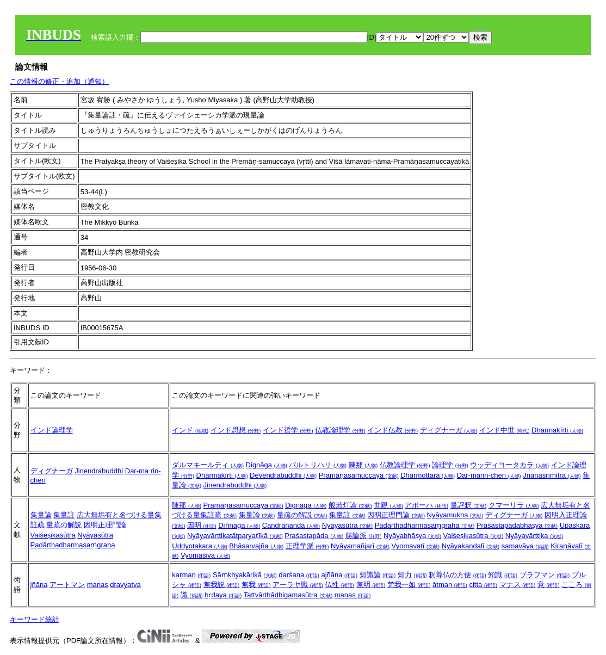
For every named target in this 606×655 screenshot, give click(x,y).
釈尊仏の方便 (457, 575)
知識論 (378, 575)
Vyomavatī (416, 546)
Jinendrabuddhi (99, 471)
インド (190, 430)
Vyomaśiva (205, 555)
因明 (202, 525)
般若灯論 (350, 505)
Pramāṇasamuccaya (359, 475)
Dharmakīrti (557, 430)
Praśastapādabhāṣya (517, 525)
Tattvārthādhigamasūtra (288, 595)
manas (97, 584)
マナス (517, 584)
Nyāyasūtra (95, 535)
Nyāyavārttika (534, 536)
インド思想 (236, 430)
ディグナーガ (449, 430)
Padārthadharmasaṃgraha (72, 545)
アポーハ (426, 505)
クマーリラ (513, 505)
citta (483, 584)
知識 (502, 575)
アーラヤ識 (298, 584)
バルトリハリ (318, 465)
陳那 (363, 465)
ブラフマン (545, 575)
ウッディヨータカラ (509, 465)
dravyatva (125, 584)
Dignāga (266, 465)
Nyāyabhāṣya (412, 536)
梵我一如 (409, 584)
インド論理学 (51, 430)
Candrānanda (291, 525)
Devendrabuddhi (283, 475)
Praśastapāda (314, 536)
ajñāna (339, 575)
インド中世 (504, 430)
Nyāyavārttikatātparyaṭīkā (235, 536)
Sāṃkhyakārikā (245, 575)
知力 (412, 575)
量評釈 (468, 505)
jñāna (39, 584)
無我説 (221, 584)
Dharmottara (427, 475)
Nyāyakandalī (470, 546)
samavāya (525, 546)
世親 (388, 505)
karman (191, 575)
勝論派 (363, 536)
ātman (449, 584)
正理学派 (307, 546)
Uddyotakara (199, 546)
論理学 (450, 465)
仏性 (339, 584)
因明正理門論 (105, 525)
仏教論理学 (340, 430)
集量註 (64, 515)
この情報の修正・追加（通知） (59, 81)
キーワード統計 (34, 619)
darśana (299, 575)
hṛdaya (223, 595)
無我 (256, 584)
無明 (371, 584)
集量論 (41, 515)
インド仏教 (392, 430)
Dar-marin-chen (489, 475)
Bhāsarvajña (256, 546)
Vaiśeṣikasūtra (53, 535)
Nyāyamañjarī (360, 546)
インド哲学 (288, 430)
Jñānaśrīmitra (551, 475)
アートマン (67, 584)
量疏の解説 (64, 525)
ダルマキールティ (208, 465)
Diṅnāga (239, 525)
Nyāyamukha (455, 515)
